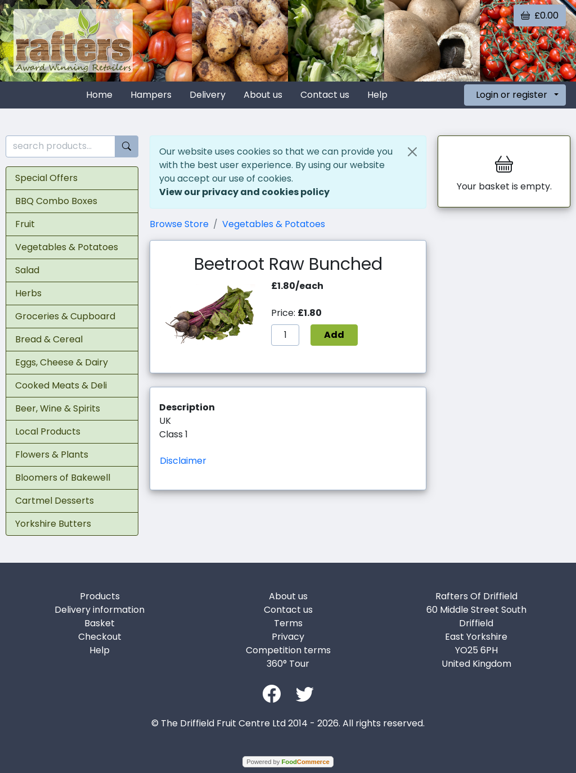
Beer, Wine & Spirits (57, 408)
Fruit (25, 224)
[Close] (412, 152)
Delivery (208, 94)
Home (99, 94)
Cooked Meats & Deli (61, 385)
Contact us (324, 94)
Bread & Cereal (49, 339)
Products (100, 596)
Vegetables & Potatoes (66, 247)
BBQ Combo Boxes (56, 201)
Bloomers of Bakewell (62, 477)
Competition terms (288, 650)
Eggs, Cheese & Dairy (61, 362)
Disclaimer (183, 460)
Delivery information (100, 609)
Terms (288, 623)
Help (377, 94)
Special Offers (46, 177)
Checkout (100, 636)
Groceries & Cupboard (65, 316)
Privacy (288, 636)
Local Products (47, 431)
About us (263, 94)
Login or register (511, 94)
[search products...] (60, 146)
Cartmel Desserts (54, 500)
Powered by (287, 761)
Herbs (28, 293)
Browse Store (179, 224)
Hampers (151, 94)
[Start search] (126, 146)
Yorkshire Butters (53, 523)
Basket (99, 623)
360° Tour (288, 663)
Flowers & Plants (51, 454)
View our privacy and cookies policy (244, 192)
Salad (27, 270)
